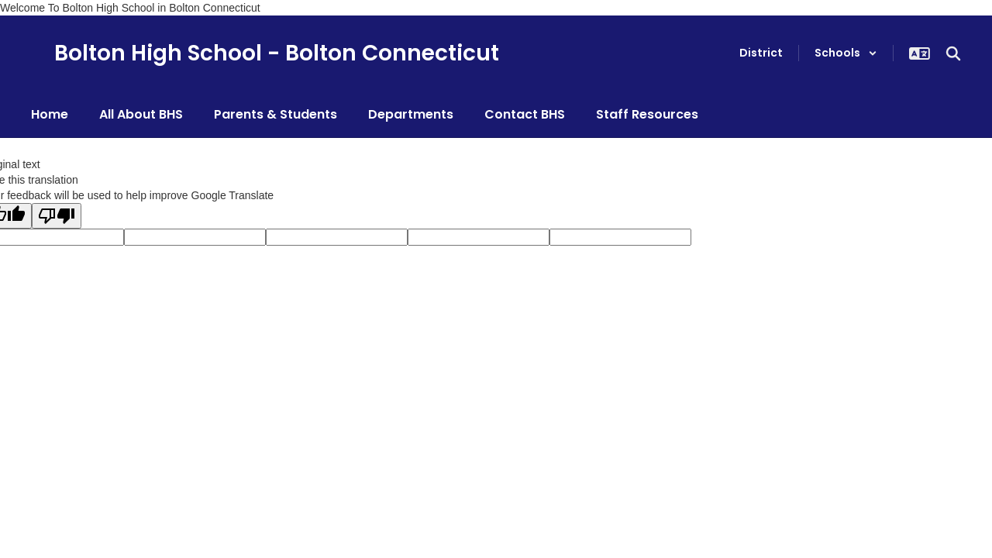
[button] (846, 53)
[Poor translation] (56, 216)
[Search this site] (953, 53)
